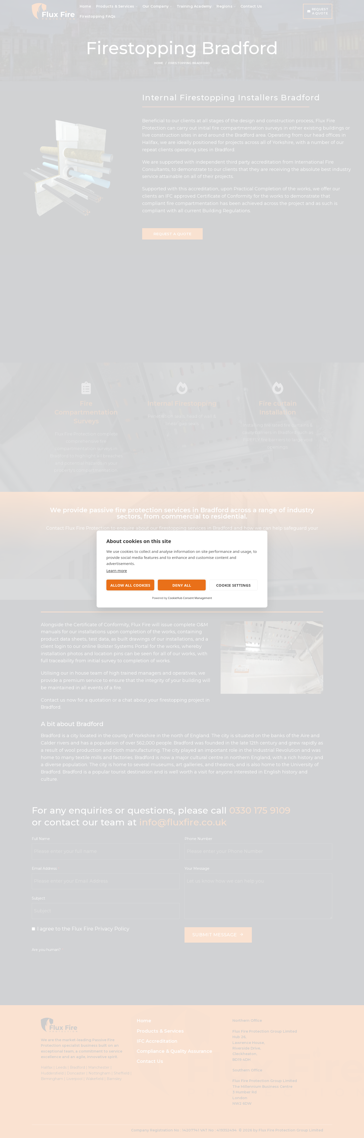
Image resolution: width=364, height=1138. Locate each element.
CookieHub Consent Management (190, 598)
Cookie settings (233, 585)
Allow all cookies (130, 585)
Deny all (181, 585)
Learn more (116, 570)
